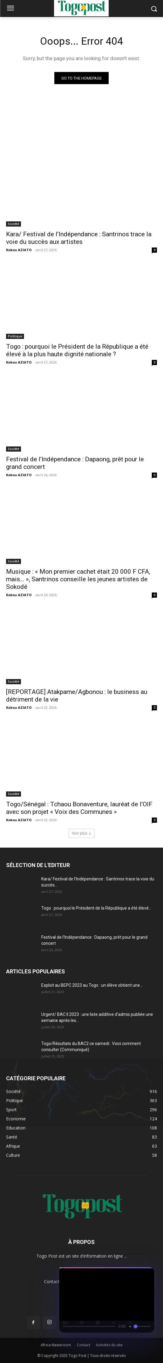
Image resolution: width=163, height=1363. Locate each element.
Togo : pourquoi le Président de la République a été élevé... (96, 908)
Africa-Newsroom (56, 1345)
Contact (83, 1345)
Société (13, 224)
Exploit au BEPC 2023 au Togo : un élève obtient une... (92, 985)
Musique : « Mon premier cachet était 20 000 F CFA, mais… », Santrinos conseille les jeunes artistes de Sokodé (78, 579)
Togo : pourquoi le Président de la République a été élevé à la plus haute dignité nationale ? (77, 350)
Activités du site (109, 1345)
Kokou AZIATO (19, 250)
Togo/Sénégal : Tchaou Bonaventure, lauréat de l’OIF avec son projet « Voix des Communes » (79, 808)
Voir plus (81, 833)
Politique (15, 336)
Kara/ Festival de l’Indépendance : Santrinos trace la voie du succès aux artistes (78, 238)
